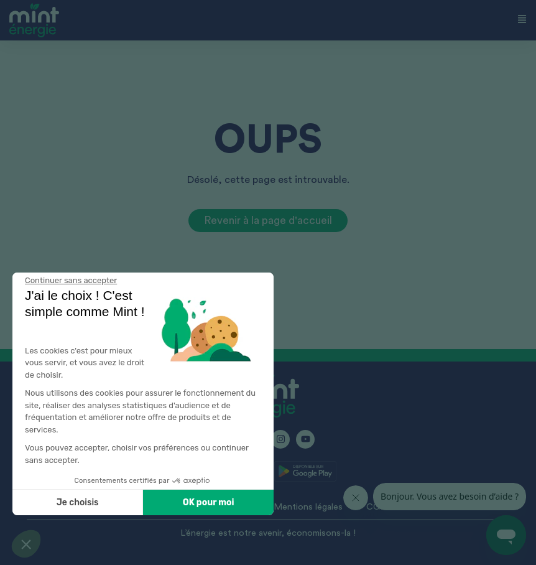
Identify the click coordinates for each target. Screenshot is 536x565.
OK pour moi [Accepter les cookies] (157, 502)
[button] (26, 544)
